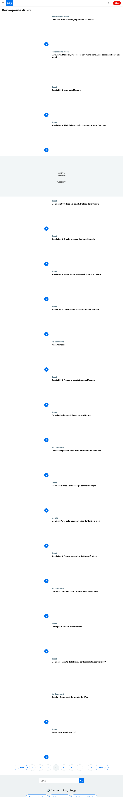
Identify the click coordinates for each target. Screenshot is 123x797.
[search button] (81, 780)
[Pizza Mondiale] (86, 358)
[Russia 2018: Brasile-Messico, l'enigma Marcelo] (86, 252)
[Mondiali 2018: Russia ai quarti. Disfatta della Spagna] (86, 217)
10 (91, 767)
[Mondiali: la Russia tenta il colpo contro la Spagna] (86, 499)
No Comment (58, 342)
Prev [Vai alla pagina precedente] (22, 767)
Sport (54, 87)
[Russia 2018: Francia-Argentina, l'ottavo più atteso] (86, 569)
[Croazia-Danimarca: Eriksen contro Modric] (86, 428)
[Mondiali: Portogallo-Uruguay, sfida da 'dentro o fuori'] (86, 534)
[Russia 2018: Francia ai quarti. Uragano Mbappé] (86, 393)
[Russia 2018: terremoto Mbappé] (86, 103)
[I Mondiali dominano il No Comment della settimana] (86, 604)
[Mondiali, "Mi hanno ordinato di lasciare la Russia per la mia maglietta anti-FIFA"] (86, 675)
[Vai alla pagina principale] (9, 3)
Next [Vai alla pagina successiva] (101, 767)
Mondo (55, 518)
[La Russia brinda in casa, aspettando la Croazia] (86, 33)
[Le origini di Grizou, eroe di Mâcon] (86, 640)
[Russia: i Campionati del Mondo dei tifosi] (86, 710)
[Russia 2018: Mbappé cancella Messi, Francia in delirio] (86, 287)
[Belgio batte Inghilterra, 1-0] (86, 745)
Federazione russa (60, 16)
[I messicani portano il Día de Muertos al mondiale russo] (86, 463)
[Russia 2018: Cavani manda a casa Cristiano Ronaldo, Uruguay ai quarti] (86, 323)
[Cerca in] (61, 780)
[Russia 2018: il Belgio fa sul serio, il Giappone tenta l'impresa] (86, 138)
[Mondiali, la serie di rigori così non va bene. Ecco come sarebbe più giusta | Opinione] (86, 68)
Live (117, 3)
